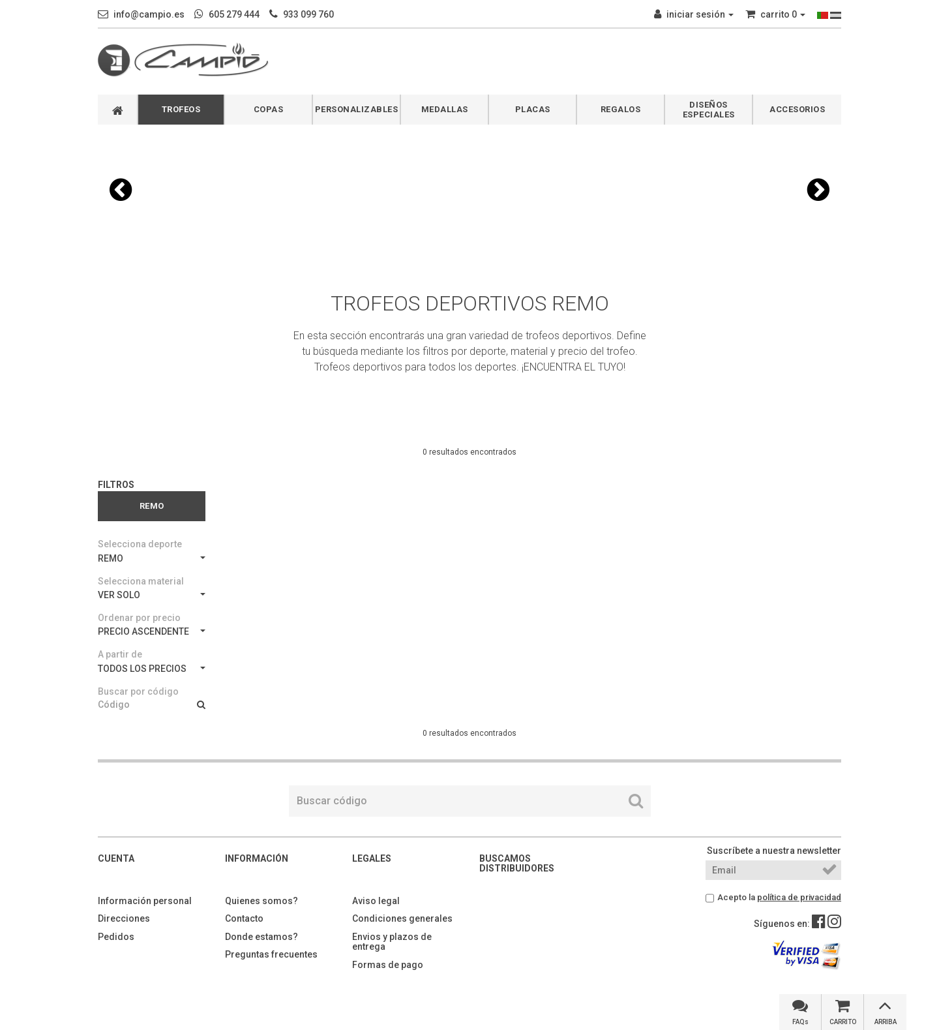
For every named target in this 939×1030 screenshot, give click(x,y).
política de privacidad (799, 897)
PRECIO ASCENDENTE (151, 631)
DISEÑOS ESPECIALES (709, 109)
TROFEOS (181, 109)
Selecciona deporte (140, 544)
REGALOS (621, 109)
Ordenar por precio (139, 618)
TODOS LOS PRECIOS (151, 668)
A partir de (120, 654)
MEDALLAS (444, 109)
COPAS (269, 109)
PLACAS (532, 109)
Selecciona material (141, 581)
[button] (120, 190)
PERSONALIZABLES (356, 109)
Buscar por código (138, 691)
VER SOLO (151, 595)
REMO (151, 558)
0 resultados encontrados (469, 452)
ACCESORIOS (797, 109)
